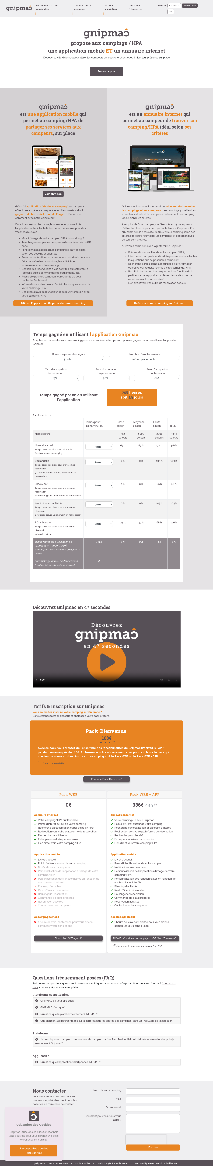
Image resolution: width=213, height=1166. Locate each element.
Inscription (190, 5)
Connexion (174, 5)
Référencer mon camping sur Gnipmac (159, 303)
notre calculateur (44, 218)
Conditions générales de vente (112, 1163)
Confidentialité (82, 1163)
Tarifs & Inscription (111, 7)
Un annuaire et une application (47, 7)
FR (170, 11)
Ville (118, 1098)
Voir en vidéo (53, 193)
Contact (161, 5)
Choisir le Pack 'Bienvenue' (106, 779)
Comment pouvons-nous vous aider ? (103, 1118)
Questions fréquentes (135, 7)
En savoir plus (106, 71)
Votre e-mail (113, 1107)
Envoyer (153, 1147)
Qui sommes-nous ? (59, 1163)
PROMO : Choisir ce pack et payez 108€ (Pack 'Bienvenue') (144, 938)
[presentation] (146, 1139)
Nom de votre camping (107, 1090)
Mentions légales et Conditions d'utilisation (156, 1163)
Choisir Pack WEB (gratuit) (68, 938)
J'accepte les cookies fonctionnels (33, 1150)
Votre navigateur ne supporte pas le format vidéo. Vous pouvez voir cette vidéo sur (107, 649)
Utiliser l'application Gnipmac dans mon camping (53, 303)
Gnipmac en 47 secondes (82, 7)
